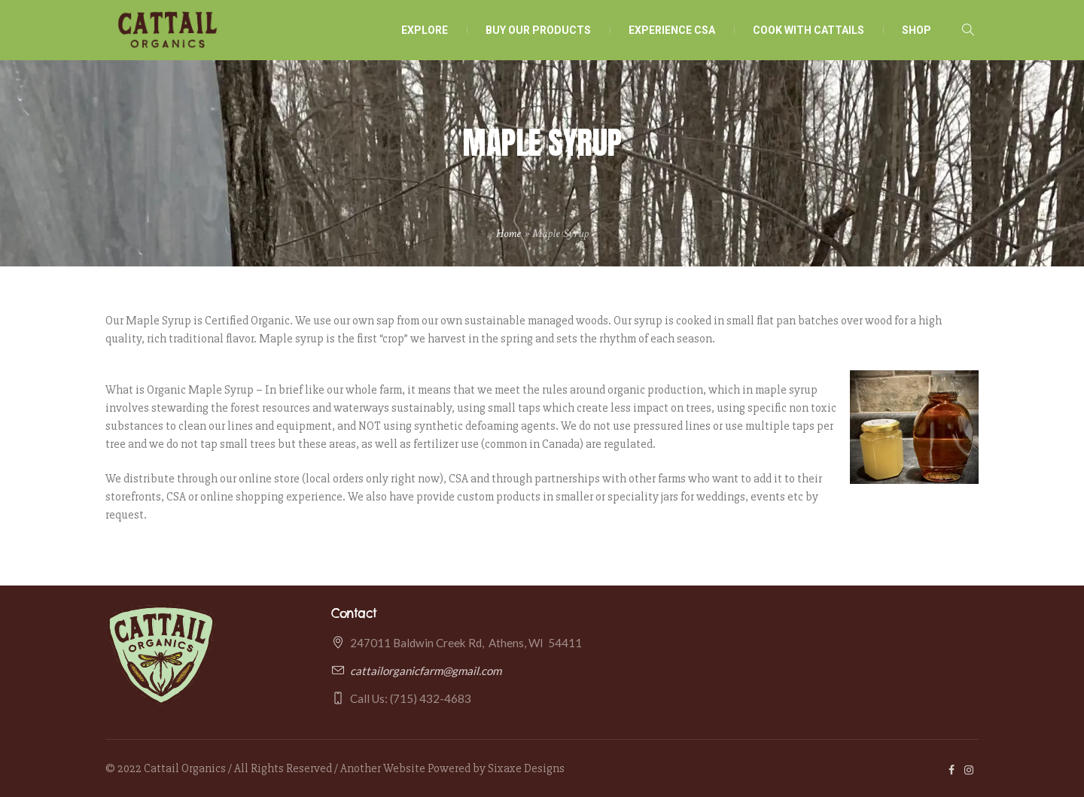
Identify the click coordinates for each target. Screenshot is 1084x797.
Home (508, 234)
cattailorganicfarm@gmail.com (425, 670)
